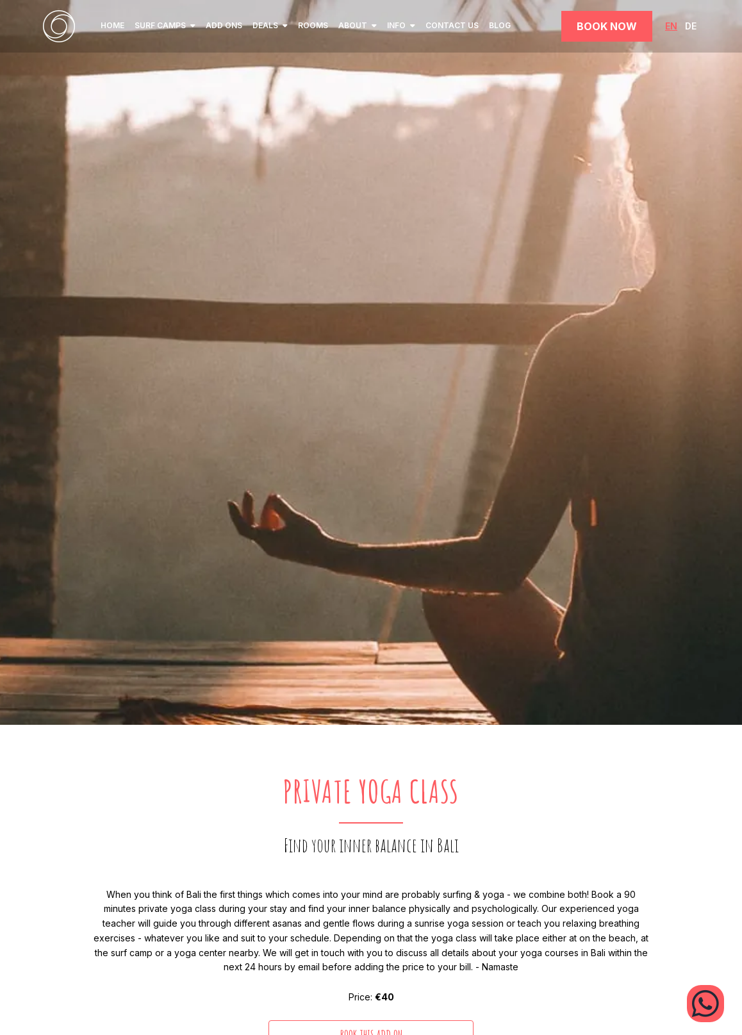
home (112, 25)
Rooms (313, 25)
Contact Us (452, 25)
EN (671, 26)
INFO (401, 25)
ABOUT (357, 25)
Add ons (224, 25)
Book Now (607, 26)
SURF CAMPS (165, 25)
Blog (500, 25)
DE (691, 26)
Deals (270, 25)
